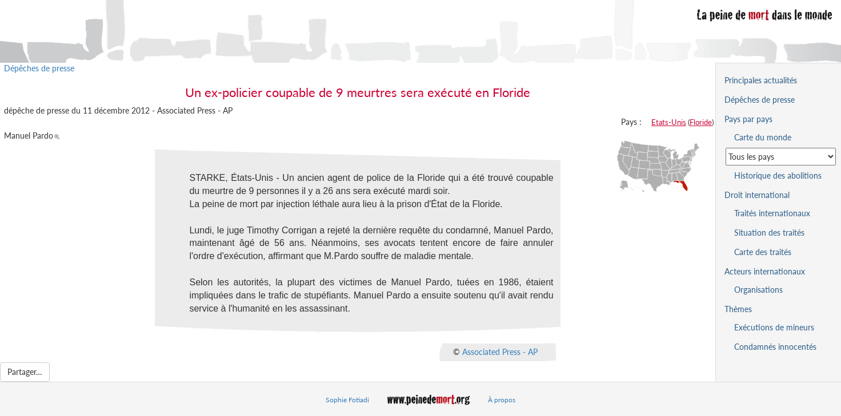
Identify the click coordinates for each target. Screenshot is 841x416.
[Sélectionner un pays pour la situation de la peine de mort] (781, 156)
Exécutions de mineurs (774, 327)
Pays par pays (748, 119)
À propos (501, 399)
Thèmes (738, 309)
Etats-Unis (668, 122)
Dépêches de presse (39, 68)
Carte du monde (762, 137)
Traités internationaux (772, 213)
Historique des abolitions (778, 175)
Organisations (758, 289)
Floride (701, 122)
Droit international (757, 195)
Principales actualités (760, 80)
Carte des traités (762, 252)
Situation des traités (769, 232)
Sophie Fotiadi (347, 399)
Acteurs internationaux (764, 271)
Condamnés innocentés (775, 347)
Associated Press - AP (500, 352)
